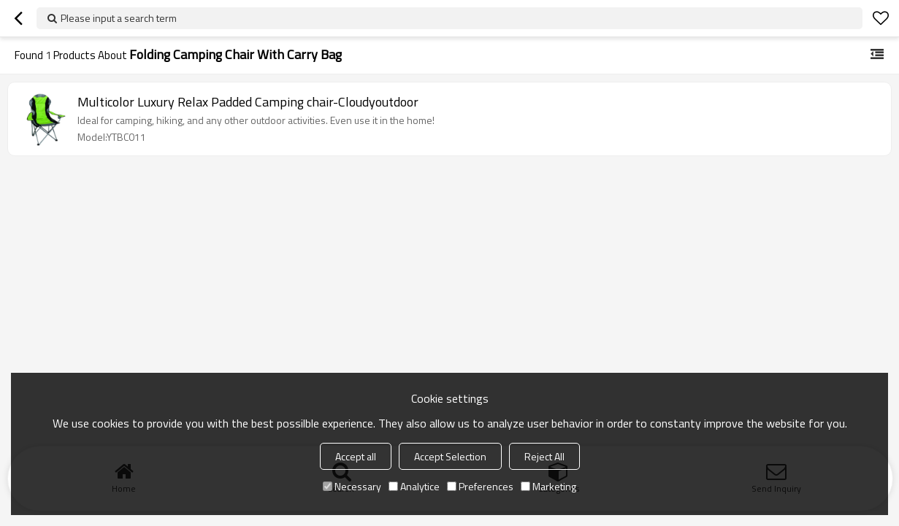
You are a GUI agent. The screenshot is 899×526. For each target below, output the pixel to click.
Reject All (544, 456)
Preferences (480, 486)
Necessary (352, 486)
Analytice (414, 486)
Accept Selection (450, 456)
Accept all (355, 456)
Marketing (548, 486)
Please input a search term (119, 18)
